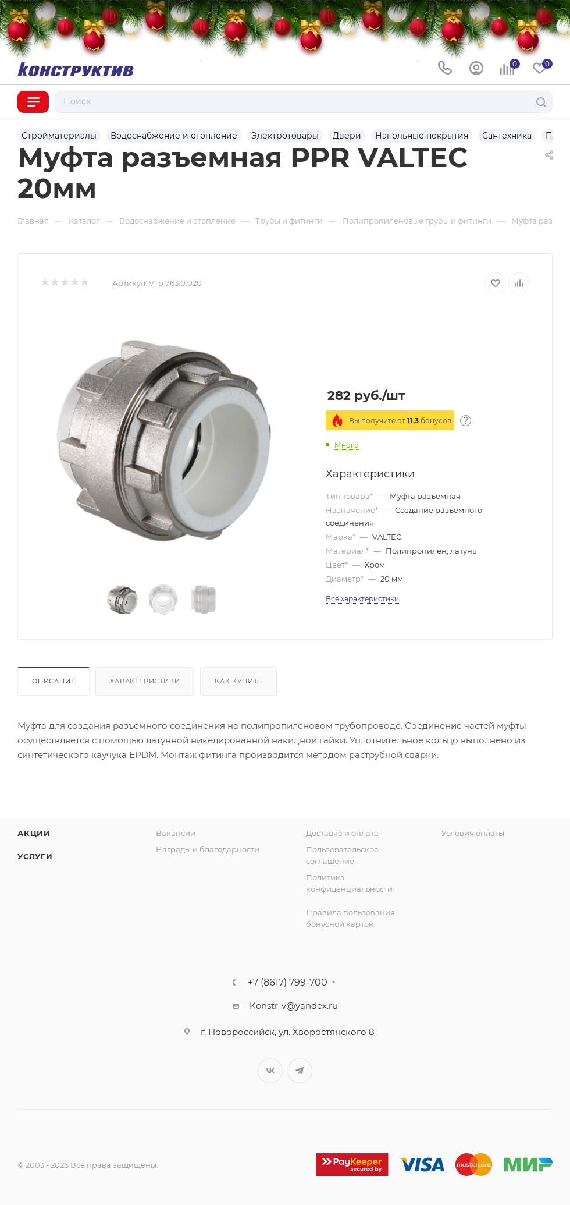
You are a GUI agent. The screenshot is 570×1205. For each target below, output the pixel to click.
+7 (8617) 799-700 (287, 982)
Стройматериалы (59, 135)
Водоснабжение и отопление (174, 135)
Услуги (35, 856)
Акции (34, 833)
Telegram (299, 1070)
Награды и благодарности (207, 849)
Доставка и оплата (342, 833)
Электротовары (285, 135)
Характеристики (145, 681)
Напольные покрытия (421, 135)
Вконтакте (270, 1070)
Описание (53, 681)
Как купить (238, 681)
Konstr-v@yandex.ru (294, 1005)
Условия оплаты (472, 833)
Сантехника (507, 135)
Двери (347, 135)
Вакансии (175, 833)
